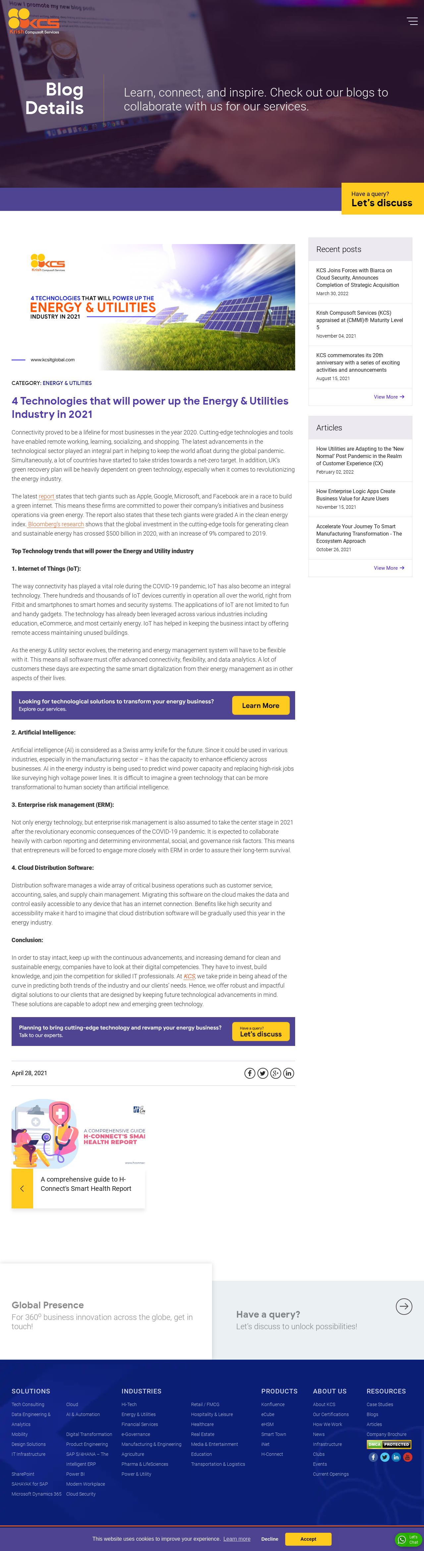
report (47, 496)
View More (386, 397)
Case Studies (380, 1404)
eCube (267, 1414)
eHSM (267, 1424)
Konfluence (273, 1404)
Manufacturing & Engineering (152, 1444)
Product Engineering (87, 1444)
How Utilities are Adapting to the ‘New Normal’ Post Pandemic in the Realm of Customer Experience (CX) (360, 456)
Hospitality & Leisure (212, 1414)
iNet (265, 1444)
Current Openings (331, 1474)
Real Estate (202, 1434)
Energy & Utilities (139, 1414)
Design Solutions (29, 1444)
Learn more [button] (236, 1539)
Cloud (72, 1404)
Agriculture (133, 1454)
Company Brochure (386, 1434)
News (319, 1434)
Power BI (75, 1474)
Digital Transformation (89, 1434)
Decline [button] (269, 1539)
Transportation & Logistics (218, 1464)
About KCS (324, 1404)
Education (201, 1454)
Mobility (20, 1434)
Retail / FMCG (205, 1404)
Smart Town (273, 1434)
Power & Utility (136, 1474)
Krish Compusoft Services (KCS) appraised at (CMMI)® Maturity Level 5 (359, 320)
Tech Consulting (28, 1404)
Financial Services (140, 1424)
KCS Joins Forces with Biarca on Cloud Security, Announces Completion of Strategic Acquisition (357, 277)
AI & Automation (83, 1414)
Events (320, 1464)
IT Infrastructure (28, 1454)
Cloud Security (81, 1494)
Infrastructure (327, 1444)
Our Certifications (331, 1414)
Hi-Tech (129, 1404)
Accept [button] (308, 1539)
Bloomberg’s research (55, 524)
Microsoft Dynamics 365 (37, 1494)
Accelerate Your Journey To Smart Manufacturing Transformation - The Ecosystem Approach (359, 533)
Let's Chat (408, 1540)
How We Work (327, 1424)
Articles (374, 1424)
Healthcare (202, 1424)
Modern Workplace (85, 1484)
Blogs (372, 1414)
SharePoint (23, 1474)
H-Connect (272, 1454)
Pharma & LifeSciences (145, 1464)
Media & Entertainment (214, 1444)
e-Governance (136, 1434)
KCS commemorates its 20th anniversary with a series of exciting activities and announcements (358, 362)
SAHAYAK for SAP (30, 1484)
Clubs (319, 1454)
